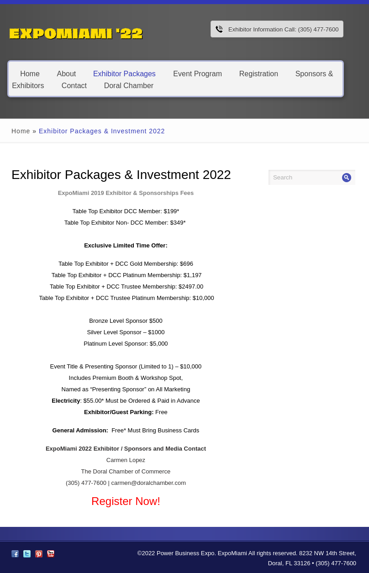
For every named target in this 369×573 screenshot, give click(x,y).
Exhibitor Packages (124, 73)
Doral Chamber (128, 85)
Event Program (197, 73)
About (66, 73)
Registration (258, 73)
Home (30, 73)
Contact (74, 85)
